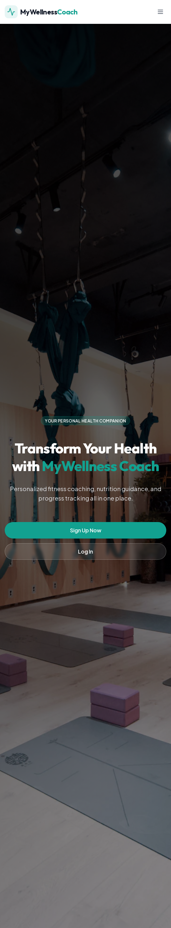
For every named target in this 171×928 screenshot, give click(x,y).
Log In (85, 551)
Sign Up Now (85, 530)
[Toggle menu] (160, 12)
